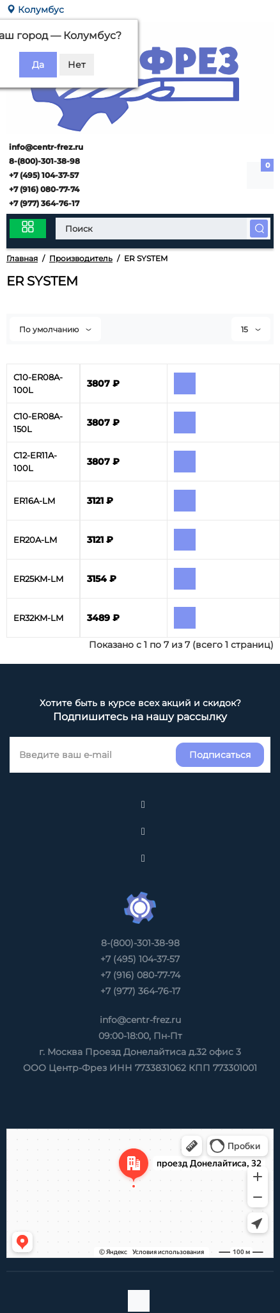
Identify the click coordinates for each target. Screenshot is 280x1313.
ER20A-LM (35, 540)
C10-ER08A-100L (38, 383)
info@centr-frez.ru (45, 147)
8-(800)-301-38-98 (43, 161)
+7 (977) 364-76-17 (43, 203)
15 (251, 329)
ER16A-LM (34, 500)
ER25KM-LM (38, 579)
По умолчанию (55, 329)
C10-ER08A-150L (38, 422)
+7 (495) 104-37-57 (43, 175)
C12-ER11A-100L (35, 461)
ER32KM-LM (38, 618)
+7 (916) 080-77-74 (43, 189)
